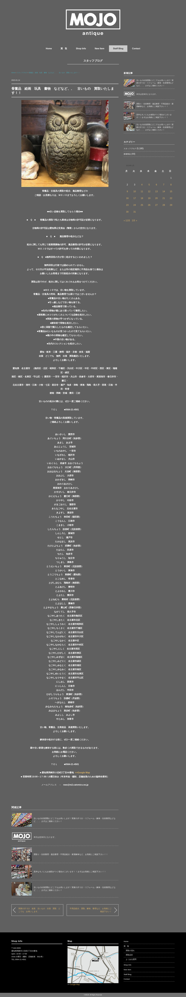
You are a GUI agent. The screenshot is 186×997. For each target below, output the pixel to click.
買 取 (64, 48)
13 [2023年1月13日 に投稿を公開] (156, 191)
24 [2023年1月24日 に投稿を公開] (134, 205)
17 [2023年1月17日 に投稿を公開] (134, 198)
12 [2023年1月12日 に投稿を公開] (149, 191)
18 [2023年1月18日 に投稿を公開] (142, 198)
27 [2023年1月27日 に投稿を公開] (156, 205)
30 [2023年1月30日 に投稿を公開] (127, 212)
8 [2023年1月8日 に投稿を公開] (171, 185)
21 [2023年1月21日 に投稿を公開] (163, 198)
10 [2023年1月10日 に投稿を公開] (134, 191)
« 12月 (127, 220)
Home (49, 48)
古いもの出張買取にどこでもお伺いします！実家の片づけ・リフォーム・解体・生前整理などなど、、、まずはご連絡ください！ (154, 83)
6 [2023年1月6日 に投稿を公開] (156, 185)
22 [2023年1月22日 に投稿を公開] (171, 198)
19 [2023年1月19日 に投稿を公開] (149, 198)
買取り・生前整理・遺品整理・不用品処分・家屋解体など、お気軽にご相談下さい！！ (71, 854)
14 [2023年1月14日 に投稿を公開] (163, 191)
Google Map (75, 984)
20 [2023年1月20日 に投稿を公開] (156, 198)
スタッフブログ (93, 60)
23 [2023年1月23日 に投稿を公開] (127, 205)
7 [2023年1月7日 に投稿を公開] (163, 185)
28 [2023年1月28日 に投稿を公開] (163, 205)
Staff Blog (118, 48)
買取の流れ (130, 950)
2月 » (134, 220)
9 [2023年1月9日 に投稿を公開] (127, 191)
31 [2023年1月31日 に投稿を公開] (134, 212)
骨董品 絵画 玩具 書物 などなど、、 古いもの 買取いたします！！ (54, 72)
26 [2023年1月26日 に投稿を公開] (149, 205)
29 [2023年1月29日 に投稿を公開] (171, 205)
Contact (136, 48)
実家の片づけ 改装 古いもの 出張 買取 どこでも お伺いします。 (39, 910)
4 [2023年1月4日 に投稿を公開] (141, 185)
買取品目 (129, 955)
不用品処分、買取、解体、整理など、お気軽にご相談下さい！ (91, 910)
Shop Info (81, 48)
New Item (99, 48)
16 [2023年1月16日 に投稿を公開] (127, 198)
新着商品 (127, 154)
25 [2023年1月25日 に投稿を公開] (142, 205)
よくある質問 (131, 959)
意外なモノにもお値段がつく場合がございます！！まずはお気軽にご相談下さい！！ (70, 871)
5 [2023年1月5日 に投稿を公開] (149, 185)
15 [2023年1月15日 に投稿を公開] (171, 191)
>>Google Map (82, 772)
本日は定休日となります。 (45, 837)
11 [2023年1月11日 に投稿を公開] (142, 191)
